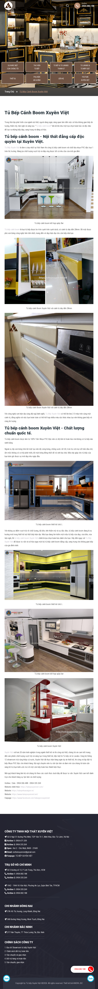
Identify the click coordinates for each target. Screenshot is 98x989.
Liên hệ (61, 79)
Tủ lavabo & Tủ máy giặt (85, 67)
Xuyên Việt (9, 752)
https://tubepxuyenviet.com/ (32, 787)
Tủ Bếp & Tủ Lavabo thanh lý (61, 67)
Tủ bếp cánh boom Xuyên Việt (32, 428)
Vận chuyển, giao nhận (15, 962)
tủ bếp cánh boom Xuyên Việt (26, 538)
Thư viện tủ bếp (37, 67)
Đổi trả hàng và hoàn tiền (16, 958)
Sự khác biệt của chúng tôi (13, 67)
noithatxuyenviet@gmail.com (20, 852)
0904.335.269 (21, 844)
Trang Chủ (9, 91)
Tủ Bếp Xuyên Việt (12, 147)
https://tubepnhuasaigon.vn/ (23, 790)
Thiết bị (13, 79)
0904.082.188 (88, 6)
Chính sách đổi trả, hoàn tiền (18, 951)
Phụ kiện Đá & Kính (37, 78)
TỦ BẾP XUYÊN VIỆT (18, 856)
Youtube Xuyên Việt (85, 78)
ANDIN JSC (78, 983)
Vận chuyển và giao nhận (16, 955)
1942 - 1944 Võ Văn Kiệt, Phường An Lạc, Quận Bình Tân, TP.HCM (32, 885)
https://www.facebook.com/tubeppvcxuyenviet (31, 798)
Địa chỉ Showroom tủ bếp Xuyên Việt (21, 947)
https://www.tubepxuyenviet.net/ (25, 794)
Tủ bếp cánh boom (43, 126)
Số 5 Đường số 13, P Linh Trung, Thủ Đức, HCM (25, 870)
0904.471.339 (16, 840)
